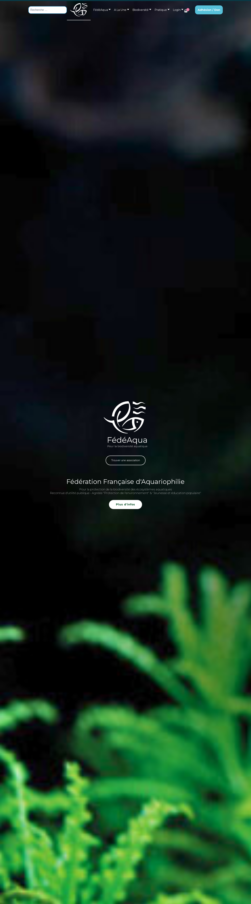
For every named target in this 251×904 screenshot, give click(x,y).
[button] (120, 9)
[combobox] (47, 10)
